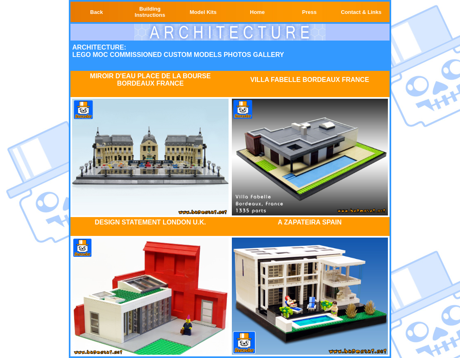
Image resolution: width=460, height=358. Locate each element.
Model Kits (203, 12)
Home (257, 12)
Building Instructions (150, 12)
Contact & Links (361, 12)
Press (309, 12)
